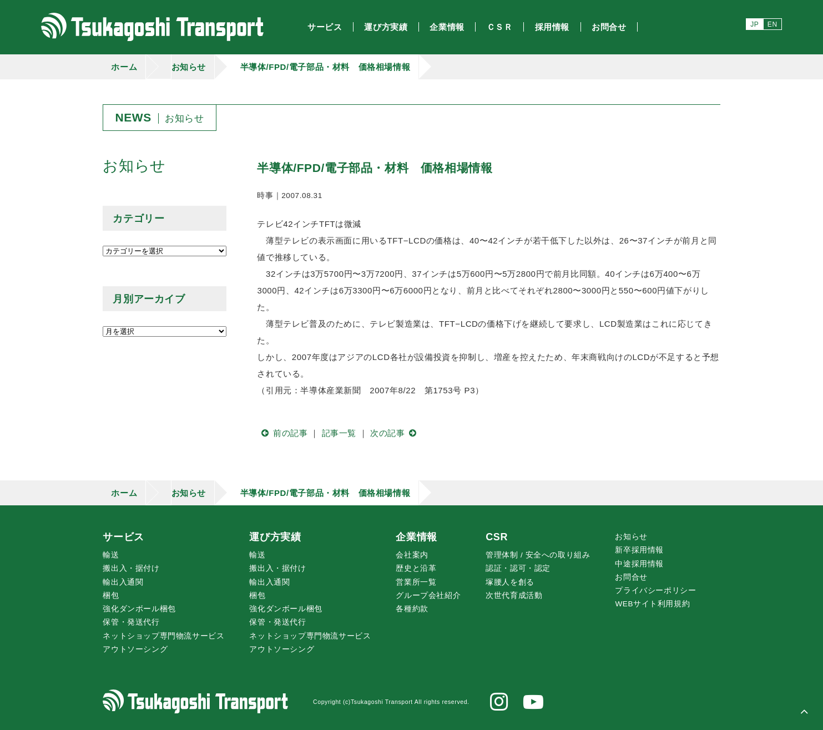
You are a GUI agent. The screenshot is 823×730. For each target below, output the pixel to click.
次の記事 (395, 433)
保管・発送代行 (131, 622)
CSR (497, 537)
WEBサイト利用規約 (652, 604)
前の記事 (282, 433)
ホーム (124, 67)
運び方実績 (275, 537)
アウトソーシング (135, 649)
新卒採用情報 (639, 550)
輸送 (111, 555)
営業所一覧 (416, 582)
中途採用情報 (639, 564)
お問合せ (631, 577)
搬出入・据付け (131, 568)
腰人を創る (510, 582)
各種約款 (412, 609)
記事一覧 (339, 433)
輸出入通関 (123, 582)
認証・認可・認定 (518, 568)
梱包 (111, 595)
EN (772, 24)
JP (754, 24)
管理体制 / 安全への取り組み (538, 555)
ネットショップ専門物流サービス (163, 636)
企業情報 (416, 537)
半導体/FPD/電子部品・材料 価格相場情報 (325, 67)
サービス (123, 537)
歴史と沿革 (416, 568)
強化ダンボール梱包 (139, 609)
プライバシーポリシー (655, 590)
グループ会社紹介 (428, 595)
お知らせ (188, 67)
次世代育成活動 (514, 595)
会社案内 (412, 555)
